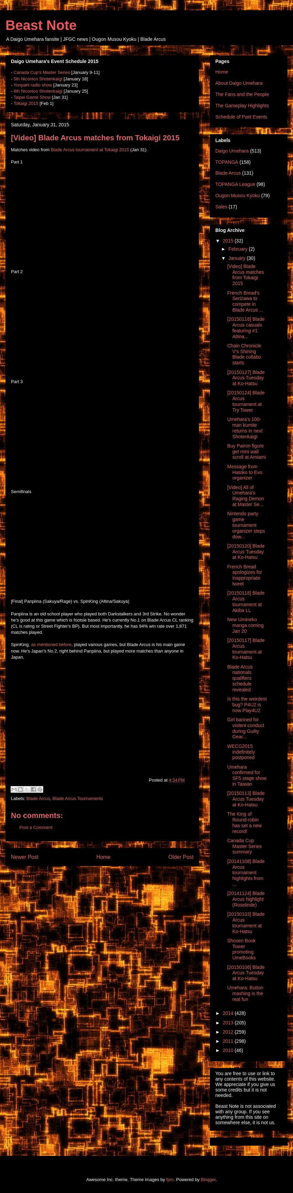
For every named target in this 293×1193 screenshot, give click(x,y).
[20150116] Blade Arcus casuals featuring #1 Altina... (246, 327)
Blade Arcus (38, 798)
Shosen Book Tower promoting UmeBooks (241, 949)
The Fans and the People (242, 94)
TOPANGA (226, 162)
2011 (229, 1041)
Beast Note (41, 25)
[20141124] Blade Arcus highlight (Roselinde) (246, 899)
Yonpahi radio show (33, 85)
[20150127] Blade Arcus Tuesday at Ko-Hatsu (246, 378)
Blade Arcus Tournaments (77, 798)
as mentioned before (51, 644)
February (238, 249)
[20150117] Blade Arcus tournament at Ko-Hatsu (246, 649)
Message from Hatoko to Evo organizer (244, 472)
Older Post (181, 857)
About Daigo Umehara (239, 83)
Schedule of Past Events (241, 117)
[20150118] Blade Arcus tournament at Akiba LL (246, 601)
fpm (170, 1179)
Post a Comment (35, 827)
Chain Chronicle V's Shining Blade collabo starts (244, 354)
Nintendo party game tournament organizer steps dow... (246, 525)
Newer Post (24, 857)
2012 (229, 1032)
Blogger (208, 1179)
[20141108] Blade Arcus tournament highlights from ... (246, 873)
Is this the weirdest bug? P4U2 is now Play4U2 (247, 704)
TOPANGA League (235, 184)
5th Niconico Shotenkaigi (38, 78)
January (237, 258)
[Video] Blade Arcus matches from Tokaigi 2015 (245, 275)
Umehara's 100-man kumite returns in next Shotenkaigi (245, 428)
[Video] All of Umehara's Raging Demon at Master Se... (245, 496)
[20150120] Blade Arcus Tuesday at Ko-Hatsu (246, 551)
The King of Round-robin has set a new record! (244, 822)
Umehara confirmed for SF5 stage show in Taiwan (246, 775)
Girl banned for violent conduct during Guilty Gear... (245, 728)
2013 (229, 1022)
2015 (229, 241)
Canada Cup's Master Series (42, 72)
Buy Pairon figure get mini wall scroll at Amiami (246, 451)
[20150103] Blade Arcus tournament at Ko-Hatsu (246, 922)
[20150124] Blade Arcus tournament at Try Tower (246, 401)
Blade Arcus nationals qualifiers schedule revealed (240, 678)
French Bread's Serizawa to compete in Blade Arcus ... (245, 301)
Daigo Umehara (232, 151)
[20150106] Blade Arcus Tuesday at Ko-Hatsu (246, 973)
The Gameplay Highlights (242, 105)
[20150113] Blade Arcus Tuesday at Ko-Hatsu (246, 798)
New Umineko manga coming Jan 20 (245, 625)
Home (103, 857)
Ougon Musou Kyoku (237, 195)
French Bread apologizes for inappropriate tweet (244, 575)
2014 (229, 1013)
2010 (229, 1050)
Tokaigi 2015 (26, 103)
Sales (221, 206)
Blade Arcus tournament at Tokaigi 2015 (90, 149)
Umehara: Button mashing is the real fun (245, 993)
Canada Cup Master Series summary (244, 846)
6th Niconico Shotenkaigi (38, 91)
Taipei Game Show (32, 97)
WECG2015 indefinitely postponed (241, 751)
